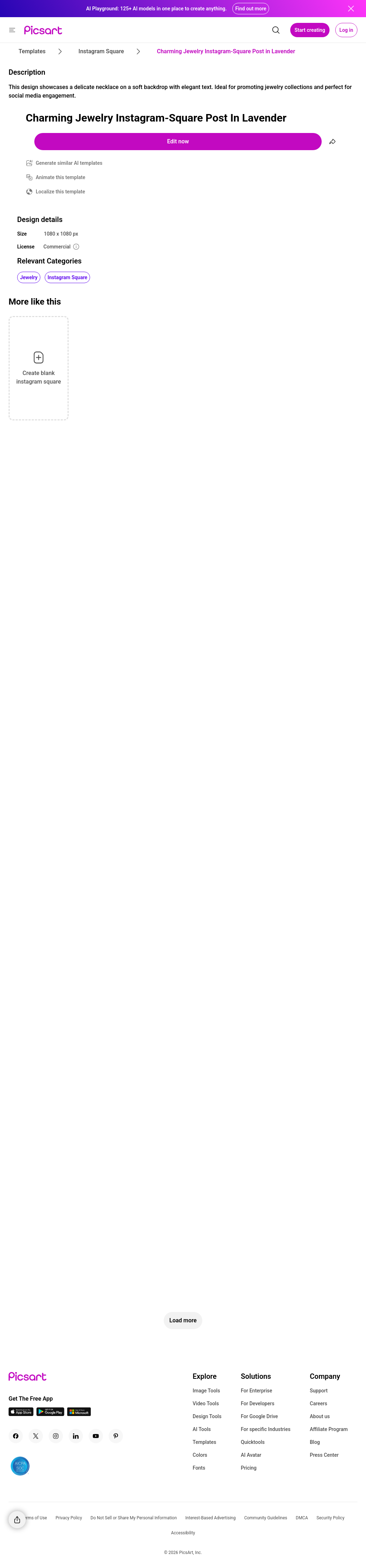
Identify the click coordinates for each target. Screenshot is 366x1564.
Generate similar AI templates (69, 163)
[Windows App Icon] (79, 1414)
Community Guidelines (265, 1517)
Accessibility (183, 1532)
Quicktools (253, 1442)
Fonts (199, 1468)
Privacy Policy (68, 1517)
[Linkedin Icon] (76, 1436)
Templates (204, 1442)
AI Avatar (251, 1455)
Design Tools (207, 1416)
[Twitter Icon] (36, 1436)
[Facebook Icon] (16, 1436)
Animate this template (60, 177)
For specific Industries (266, 1429)
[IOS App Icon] (21, 1414)
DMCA (302, 1517)
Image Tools (206, 1390)
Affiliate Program (329, 1429)
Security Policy (331, 1517)
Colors (200, 1455)
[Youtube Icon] (96, 1436)
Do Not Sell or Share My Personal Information (133, 1517)
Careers (318, 1403)
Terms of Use (34, 1517)
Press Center (324, 1455)
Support (319, 1390)
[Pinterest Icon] (116, 1436)
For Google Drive (259, 1416)
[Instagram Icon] (56, 1436)
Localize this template (60, 191)
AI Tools (202, 1429)
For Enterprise (256, 1390)
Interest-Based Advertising (211, 1517)
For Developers (257, 1403)
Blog (315, 1442)
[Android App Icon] (50, 1414)
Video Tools (206, 1403)
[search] (276, 30)
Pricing (249, 1468)
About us (320, 1416)
